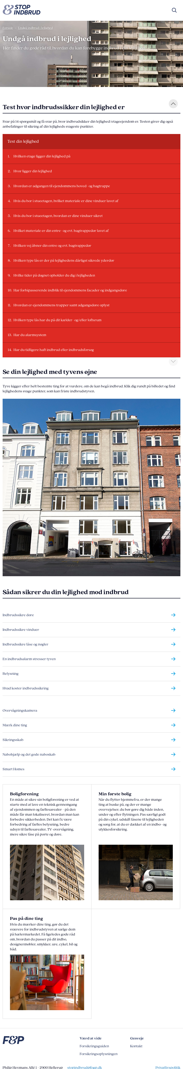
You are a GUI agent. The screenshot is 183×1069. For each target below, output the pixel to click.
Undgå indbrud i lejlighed (35, 28)
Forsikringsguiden (94, 1046)
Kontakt (136, 1046)
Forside (8, 28)
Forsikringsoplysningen (99, 1054)
